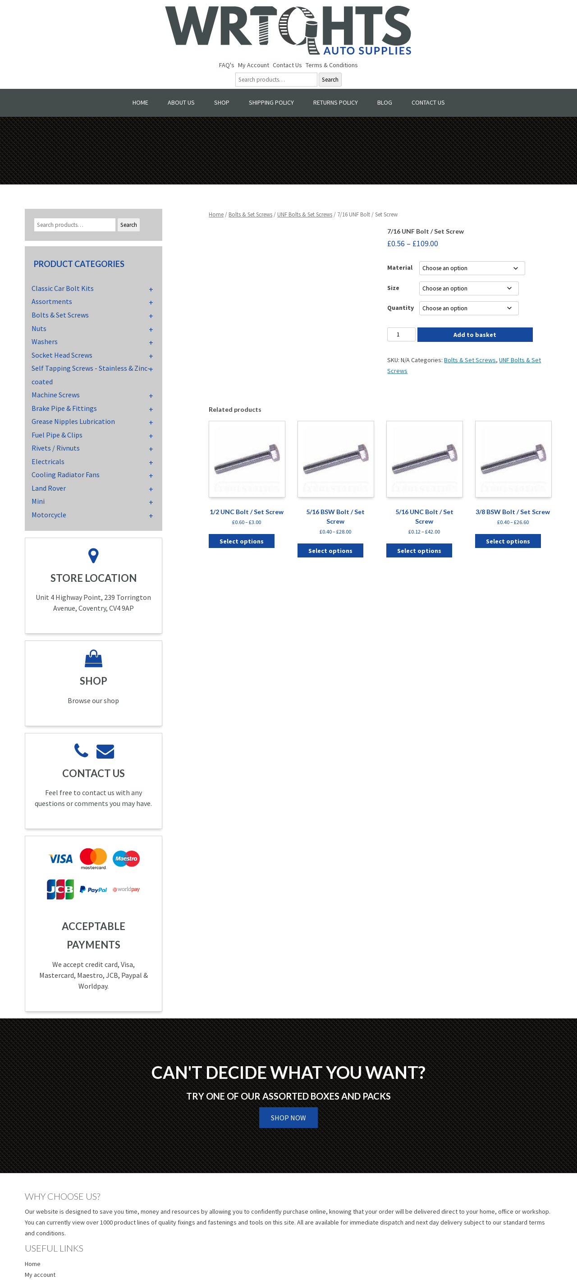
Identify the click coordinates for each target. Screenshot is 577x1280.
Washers (45, 341)
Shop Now (288, 1117)
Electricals (48, 461)
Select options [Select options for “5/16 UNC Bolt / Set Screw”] (419, 551)
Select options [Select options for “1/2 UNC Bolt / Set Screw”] (242, 541)
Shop (221, 102)
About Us (181, 102)
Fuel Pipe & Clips (57, 434)
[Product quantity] (401, 334)
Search (330, 79)
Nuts (39, 328)
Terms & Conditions (332, 65)
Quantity (400, 308)
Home (140, 102)
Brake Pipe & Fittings (64, 408)
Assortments (52, 301)
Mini (38, 501)
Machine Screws (56, 394)
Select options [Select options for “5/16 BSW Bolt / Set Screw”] (330, 551)
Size (393, 288)
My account (40, 1275)
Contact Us (287, 65)
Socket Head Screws (62, 354)
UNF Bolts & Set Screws (304, 214)
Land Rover (49, 488)
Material (399, 267)
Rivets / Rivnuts (56, 447)
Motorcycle (49, 514)
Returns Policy (335, 102)
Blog (384, 102)
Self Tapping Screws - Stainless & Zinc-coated (91, 375)
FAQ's (226, 65)
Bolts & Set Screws (250, 214)
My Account (253, 65)
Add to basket (474, 335)
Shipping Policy (271, 102)
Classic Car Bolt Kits (63, 288)
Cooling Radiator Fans (66, 474)
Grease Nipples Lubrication (73, 421)
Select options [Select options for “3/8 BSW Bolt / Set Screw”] (508, 541)
